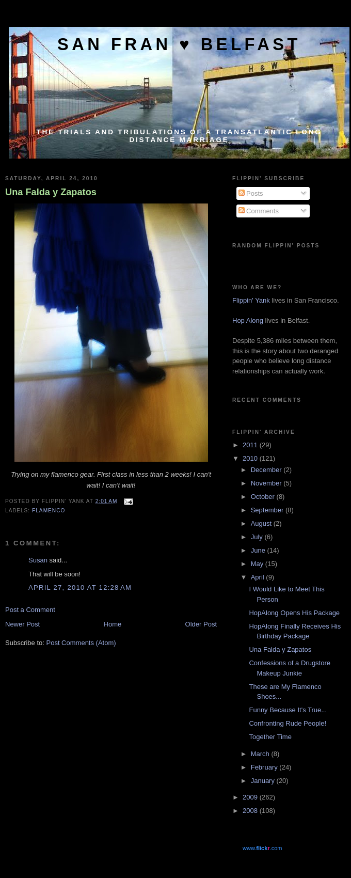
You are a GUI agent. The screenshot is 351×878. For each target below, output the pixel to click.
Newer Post (22, 624)
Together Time (270, 737)
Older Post (201, 624)
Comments (258, 211)
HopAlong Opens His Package (294, 613)
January (264, 781)
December (267, 470)
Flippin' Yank (251, 300)
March (261, 754)
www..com (262, 848)
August (262, 523)
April (258, 577)
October (264, 496)
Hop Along (247, 320)
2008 (251, 810)
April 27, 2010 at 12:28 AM (80, 587)
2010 (251, 458)
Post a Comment (30, 610)
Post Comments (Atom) (81, 643)
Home (113, 624)
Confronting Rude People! (287, 723)
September (268, 510)
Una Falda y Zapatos (51, 192)
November (267, 483)
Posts (250, 193)
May (258, 564)
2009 (251, 797)
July (258, 537)
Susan (37, 560)
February (265, 767)
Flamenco (48, 510)
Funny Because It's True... (288, 710)
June (259, 550)
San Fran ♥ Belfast (179, 44)
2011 (251, 445)
